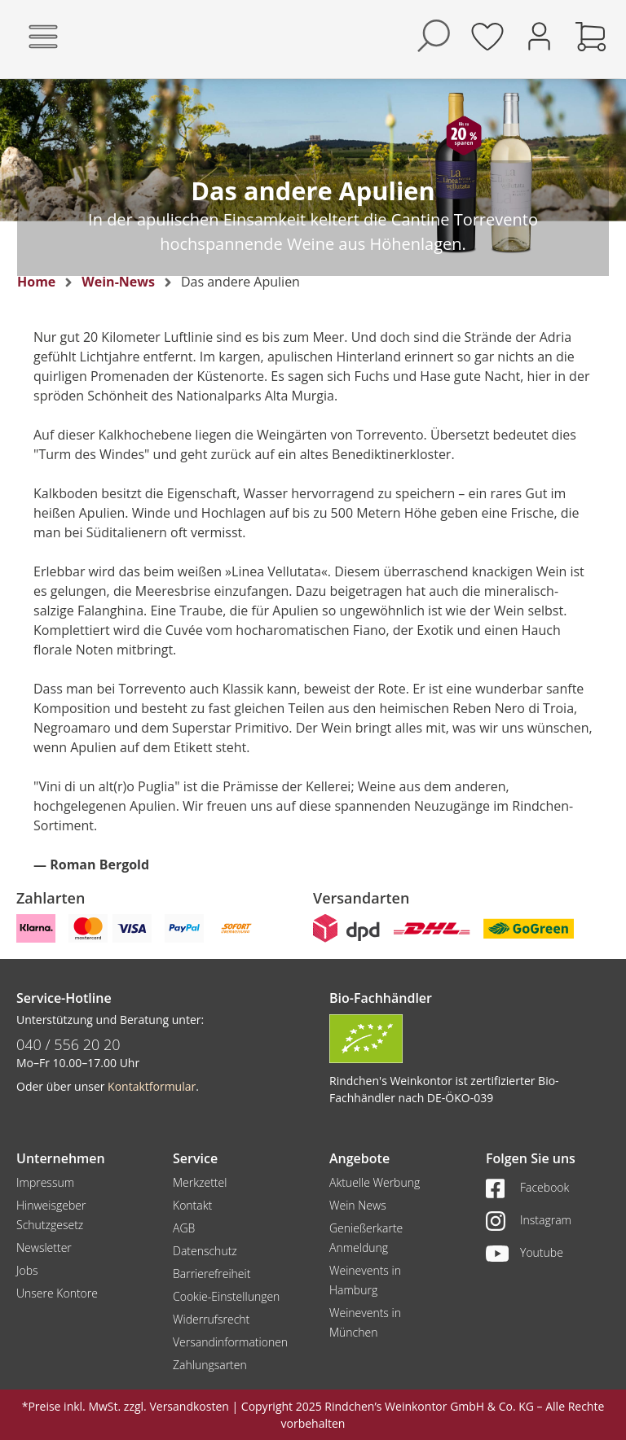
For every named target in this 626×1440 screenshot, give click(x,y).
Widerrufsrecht (211, 1319)
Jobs (27, 1270)
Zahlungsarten (210, 1364)
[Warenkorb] (591, 36)
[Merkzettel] (487, 36)
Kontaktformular (152, 1086)
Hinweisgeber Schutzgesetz (51, 1214)
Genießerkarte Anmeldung (366, 1237)
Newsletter (44, 1247)
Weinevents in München (365, 1322)
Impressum (45, 1182)
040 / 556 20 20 (68, 1044)
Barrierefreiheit (211, 1273)
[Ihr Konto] (539, 35)
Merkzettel (200, 1182)
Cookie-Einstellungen (226, 1296)
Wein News (357, 1205)
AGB (184, 1228)
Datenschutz (205, 1250)
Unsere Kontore (57, 1293)
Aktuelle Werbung (374, 1182)
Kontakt (192, 1205)
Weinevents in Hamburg (365, 1280)
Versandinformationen (230, 1342)
